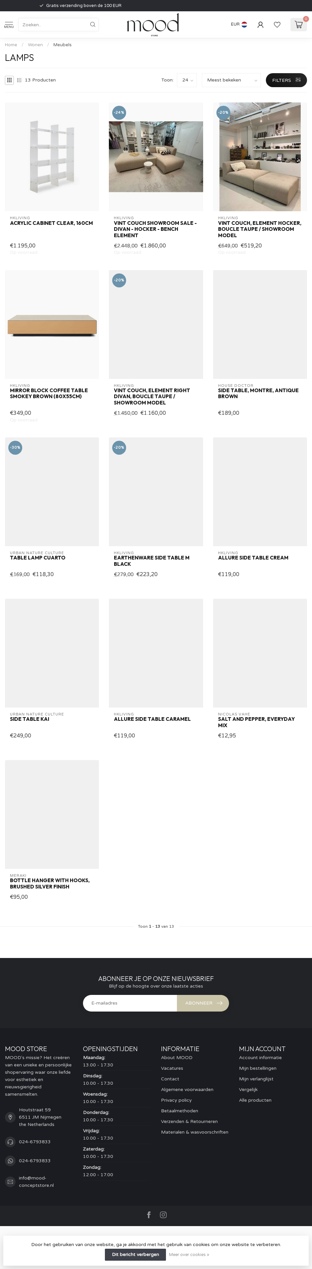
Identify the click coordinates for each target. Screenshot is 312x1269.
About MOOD (177, 1057)
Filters (286, 80)
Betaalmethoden (179, 1111)
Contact (170, 1079)
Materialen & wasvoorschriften (194, 1132)
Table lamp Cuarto (37, 558)
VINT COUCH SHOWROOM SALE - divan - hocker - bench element (155, 229)
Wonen (35, 45)
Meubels (62, 45)
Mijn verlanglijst (256, 1079)
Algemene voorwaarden (187, 1089)
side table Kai (29, 719)
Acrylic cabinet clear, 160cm (51, 223)
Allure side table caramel (152, 719)
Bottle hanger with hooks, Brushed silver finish (50, 883)
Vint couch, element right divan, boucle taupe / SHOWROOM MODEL (152, 397)
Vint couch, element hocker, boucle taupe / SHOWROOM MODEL (259, 229)
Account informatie (260, 1057)
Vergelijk (248, 1089)
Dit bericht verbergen (135, 1254)
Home (11, 45)
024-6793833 (35, 1142)
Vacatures (172, 1068)
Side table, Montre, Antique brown (258, 393)
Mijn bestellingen (257, 1068)
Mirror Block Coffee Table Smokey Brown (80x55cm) (49, 393)
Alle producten (255, 1100)
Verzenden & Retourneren (189, 1121)
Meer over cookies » (189, 1254)
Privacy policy (176, 1100)
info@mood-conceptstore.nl (36, 1181)
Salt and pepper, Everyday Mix (256, 722)
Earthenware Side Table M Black (152, 561)
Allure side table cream (253, 558)
